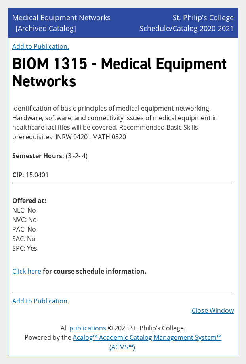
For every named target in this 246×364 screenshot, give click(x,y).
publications (87, 328)
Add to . (40, 46)
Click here (26, 271)
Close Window (213, 310)
